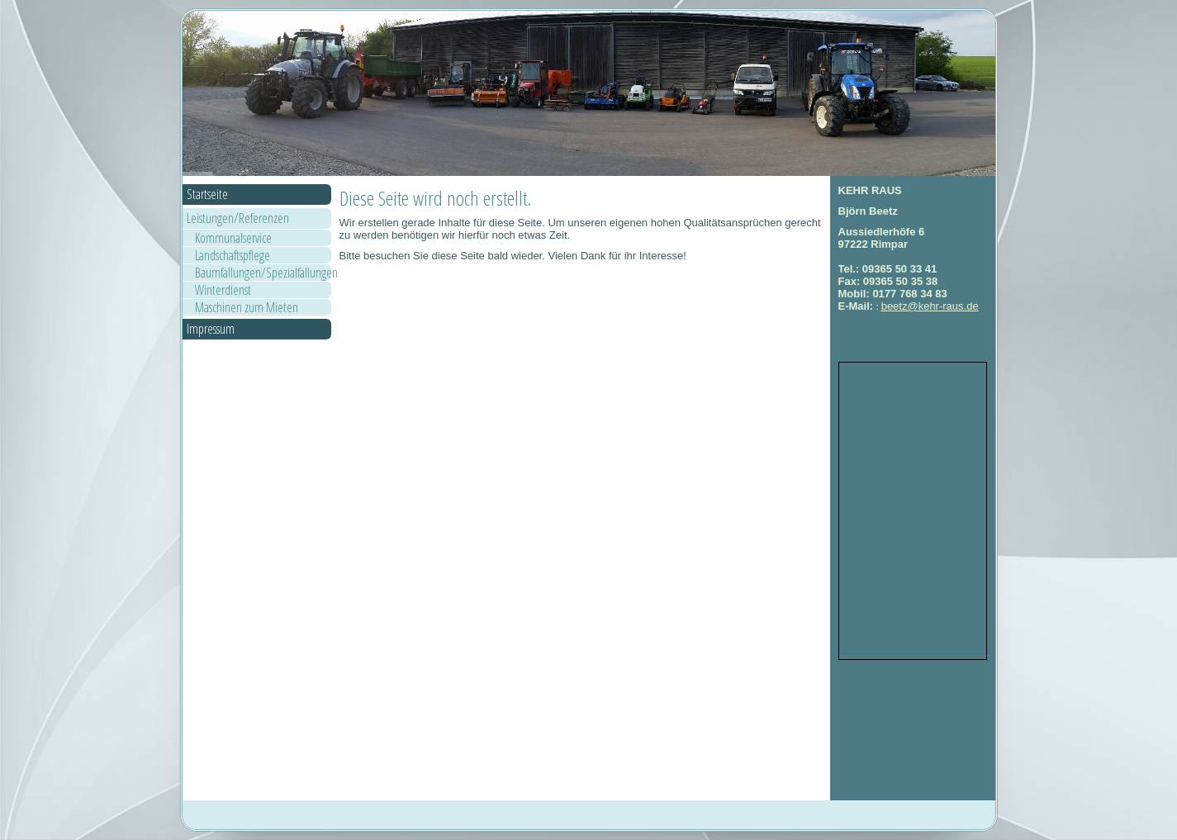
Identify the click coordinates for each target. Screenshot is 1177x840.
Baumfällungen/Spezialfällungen (263, 272)
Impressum (211, 329)
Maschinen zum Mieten (246, 307)
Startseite (207, 194)
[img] (589, 93)
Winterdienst (223, 290)
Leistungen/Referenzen (238, 218)
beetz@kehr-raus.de (930, 306)
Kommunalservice (233, 238)
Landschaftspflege (232, 255)
